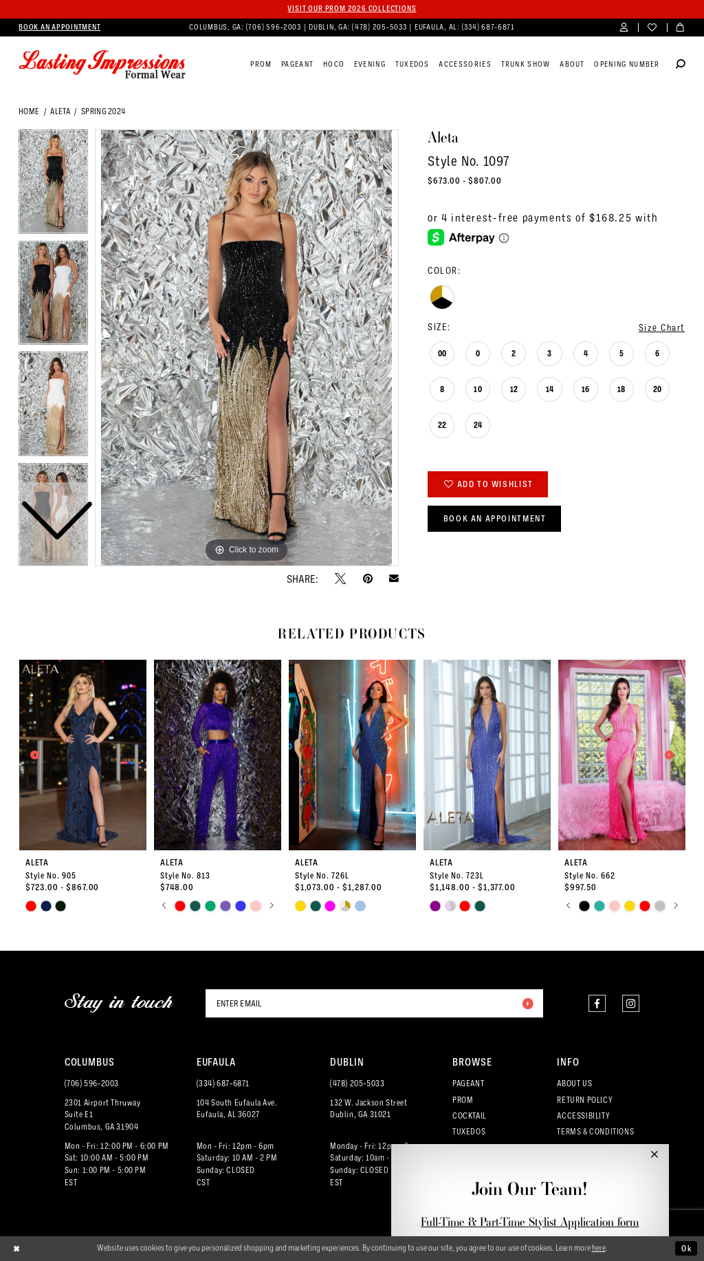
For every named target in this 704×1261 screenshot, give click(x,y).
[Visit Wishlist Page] (652, 28)
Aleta (60, 111)
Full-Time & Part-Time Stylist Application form (530, 1221)
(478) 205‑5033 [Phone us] (380, 27)
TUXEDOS (468, 1131)
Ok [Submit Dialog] (686, 1248)
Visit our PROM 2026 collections (351, 8)
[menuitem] (59, 27)
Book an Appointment (495, 518)
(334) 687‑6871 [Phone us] (488, 27)
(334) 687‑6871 (223, 1083)
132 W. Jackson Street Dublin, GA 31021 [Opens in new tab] (368, 1108)
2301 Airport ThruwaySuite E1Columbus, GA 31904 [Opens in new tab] (103, 1114)
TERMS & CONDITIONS (595, 1131)
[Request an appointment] (59, 27)
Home (29, 111)
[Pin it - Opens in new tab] (368, 578)
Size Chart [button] (662, 327)
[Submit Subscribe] (527, 1003)
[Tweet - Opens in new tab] (340, 578)
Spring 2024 (103, 111)
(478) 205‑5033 (357, 1083)
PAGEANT (468, 1083)
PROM (462, 1100)
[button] (624, 28)
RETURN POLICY (585, 1100)
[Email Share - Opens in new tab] (394, 578)
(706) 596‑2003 (92, 1083)
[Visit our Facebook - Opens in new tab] (597, 1003)
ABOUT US (574, 1083)
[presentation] (83, 755)
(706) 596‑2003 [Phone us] (274, 27)
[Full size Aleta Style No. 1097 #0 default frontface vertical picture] (247, 348)
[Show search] (680, 65)
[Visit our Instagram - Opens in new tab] (630, 1003)
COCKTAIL (469, 1115)
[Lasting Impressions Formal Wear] (102, 65)
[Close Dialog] (17, 1248)
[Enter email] (374, 1003)
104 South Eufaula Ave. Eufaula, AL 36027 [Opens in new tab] (237, 1108)
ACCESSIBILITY (583, 1115)
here (599, 1248)
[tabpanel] (247, 348)
